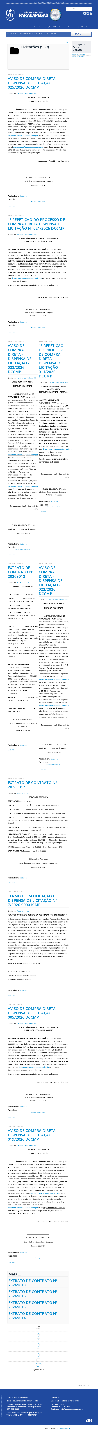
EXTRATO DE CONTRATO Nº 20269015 (33, 1304)
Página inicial (11, 33)
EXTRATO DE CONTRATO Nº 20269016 (33, 1293)
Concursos (62, 27)
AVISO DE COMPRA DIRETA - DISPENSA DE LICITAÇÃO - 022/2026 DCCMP (50, 580)
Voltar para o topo (84, 1385)
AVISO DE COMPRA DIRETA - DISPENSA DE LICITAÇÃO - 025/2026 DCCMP (33, 83)
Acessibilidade (39, 2)
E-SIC (81, 27)
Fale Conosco (72, 27)
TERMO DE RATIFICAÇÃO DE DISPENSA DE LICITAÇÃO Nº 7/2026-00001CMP (33, 900)
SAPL (54, 27)
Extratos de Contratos (78, 57)
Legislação (47, 27)
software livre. (64, 1428)
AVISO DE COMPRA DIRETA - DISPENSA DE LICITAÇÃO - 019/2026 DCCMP (33, 1135)
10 (38, 1360)
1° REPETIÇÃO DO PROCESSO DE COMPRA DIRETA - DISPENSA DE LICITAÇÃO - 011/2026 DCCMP (51, 361)
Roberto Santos (23, 582)
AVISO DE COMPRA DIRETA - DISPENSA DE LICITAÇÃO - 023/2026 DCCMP (19, 358)
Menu (77, 34)
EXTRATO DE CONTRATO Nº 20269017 (32, 784)
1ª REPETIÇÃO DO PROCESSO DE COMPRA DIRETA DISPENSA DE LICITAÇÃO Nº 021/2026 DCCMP (36, 224)
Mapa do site (59, 2)
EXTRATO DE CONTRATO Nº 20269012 (21, 572)
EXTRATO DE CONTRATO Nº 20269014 (33, 1315)
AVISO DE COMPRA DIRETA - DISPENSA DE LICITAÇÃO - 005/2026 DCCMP (33, 1013)
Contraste (49, 2)
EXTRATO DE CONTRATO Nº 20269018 (33, 1282)
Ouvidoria (89, 27)
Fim (38, 1366)
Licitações (23, 196)
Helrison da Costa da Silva (27, 93)
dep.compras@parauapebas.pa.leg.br (23, 135)
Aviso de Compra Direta (38, 201)
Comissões (37, 27)
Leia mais (11, 206)
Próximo (38, 1363)
